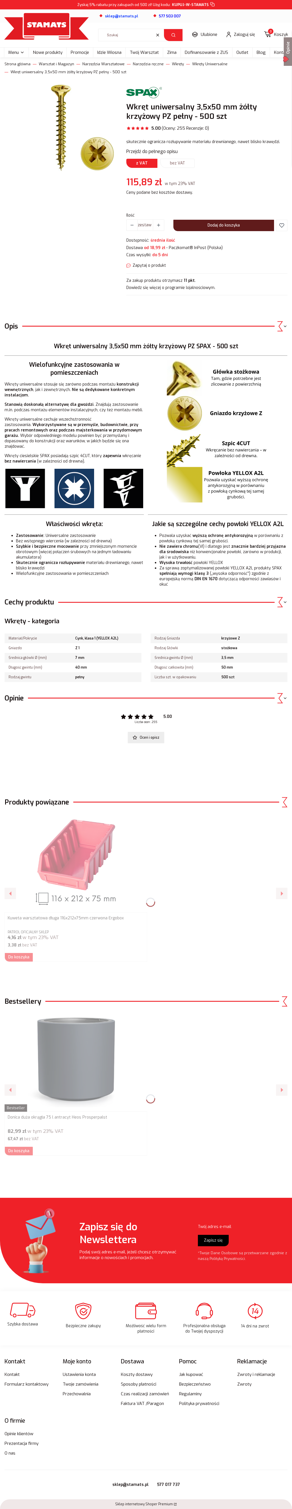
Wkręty (178, 64)
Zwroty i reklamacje (256, 1374)
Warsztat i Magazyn (56, 64)
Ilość (130, 215)
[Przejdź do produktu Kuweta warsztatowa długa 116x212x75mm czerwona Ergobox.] (76, 862)
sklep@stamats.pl (130, 1484)
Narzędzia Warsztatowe (103, 64)
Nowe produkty (47, 52)
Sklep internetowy (144, 1504)
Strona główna (18, 64)
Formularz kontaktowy (26, 1384)
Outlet (242, 52)
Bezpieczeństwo (195, 1384)
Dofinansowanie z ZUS (206, 52)
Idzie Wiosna (109, 52)
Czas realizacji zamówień (145, 1394)
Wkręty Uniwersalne (210, 64)
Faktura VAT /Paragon (142, 1403)
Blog (261, 52)
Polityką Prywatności (227, 1258)
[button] (173, 35)
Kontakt (12, 1374)
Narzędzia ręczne (148, 64)
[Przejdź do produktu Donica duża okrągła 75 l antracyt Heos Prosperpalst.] (76, 1062)
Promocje (80, 52)
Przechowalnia (77, 1394)
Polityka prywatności (199, 1403)
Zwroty (244, 1384)
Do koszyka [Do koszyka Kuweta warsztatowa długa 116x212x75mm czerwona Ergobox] (18, 957)
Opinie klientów (19, 1434)
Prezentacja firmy (21, 1443)
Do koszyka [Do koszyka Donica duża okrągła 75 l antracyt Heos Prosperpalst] (18, 1151)
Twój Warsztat (144, 52)
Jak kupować (191, 1374)
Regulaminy (190, 1394)
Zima (172, 52)
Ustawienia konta (79, 1374)
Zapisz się (213, 1240)
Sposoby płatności (138, 1384)
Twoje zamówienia (80, 1384)
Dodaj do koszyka (224, 225)
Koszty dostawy (137, 1374)
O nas (10, 1453)
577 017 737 (168, 1484)
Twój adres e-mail (214, 1226)
